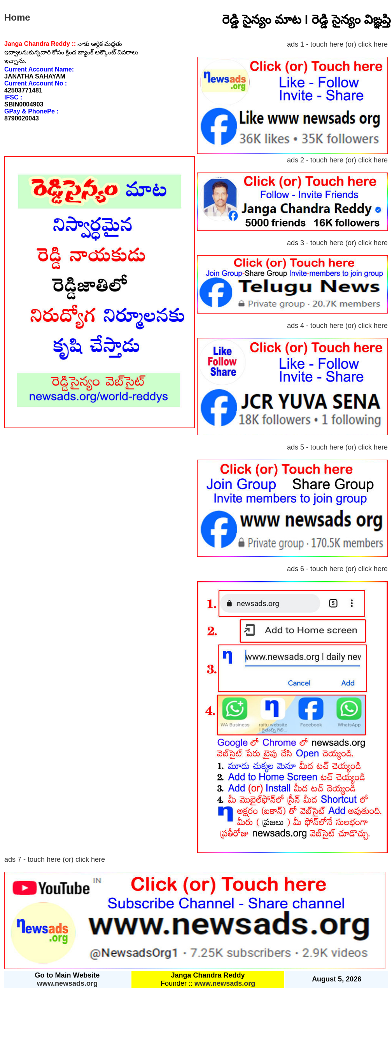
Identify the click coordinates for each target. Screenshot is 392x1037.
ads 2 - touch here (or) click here (337, 160)
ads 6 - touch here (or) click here (337, 569)
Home (17, 17)
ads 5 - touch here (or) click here (337, 447)
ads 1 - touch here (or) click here (337, 44)
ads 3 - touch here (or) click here (337, 243)
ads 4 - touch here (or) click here (337, 325)
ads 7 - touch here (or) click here (54, 859)
